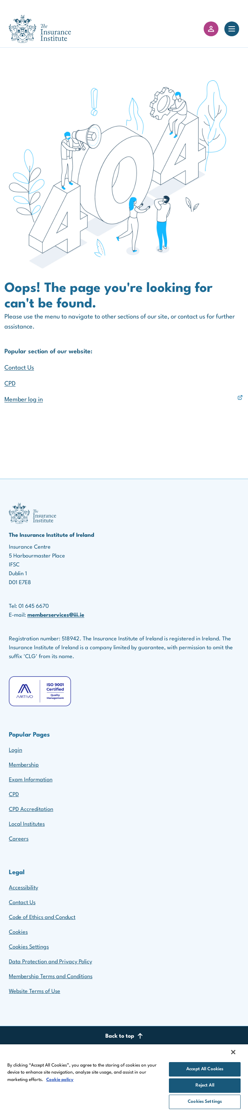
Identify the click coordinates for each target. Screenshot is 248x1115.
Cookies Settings (29, 947)
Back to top (124, 1036)
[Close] (233, 1052)
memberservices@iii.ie (55, 615)
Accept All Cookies (204, 1069)
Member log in (23, 400)
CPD (10, 384)
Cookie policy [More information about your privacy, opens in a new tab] (60, 1080)
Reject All (205, 1085)
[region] (124, 1079)
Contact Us (19, 368)
